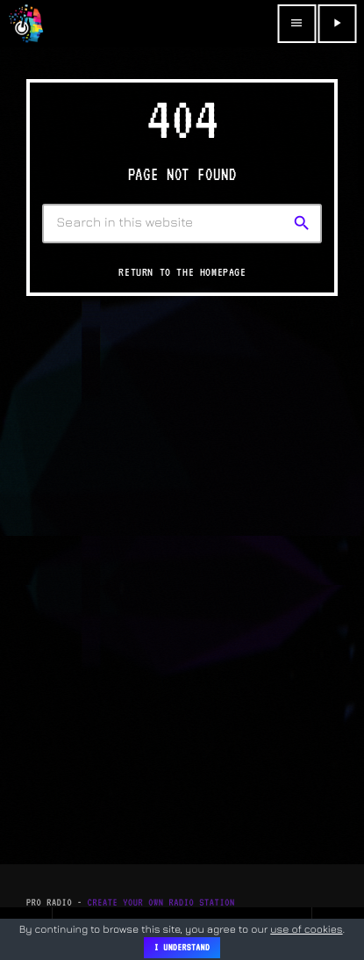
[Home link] (26, 24)
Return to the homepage (182, 271)
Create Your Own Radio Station (161, 902)
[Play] (337, 23)
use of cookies (306, 928)
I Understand (182, 947)
